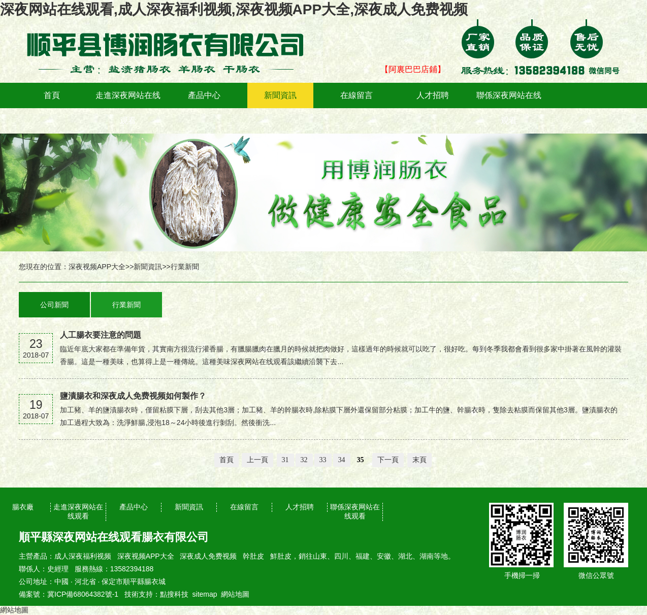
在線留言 (356, 95)
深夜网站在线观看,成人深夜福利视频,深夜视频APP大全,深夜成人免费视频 (234, 9)
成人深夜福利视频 (82, 556)
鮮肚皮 (281, 556)
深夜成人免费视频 (208, 556)
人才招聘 (432, 95)
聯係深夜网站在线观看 (508, 108)
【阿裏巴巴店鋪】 (412, 69)
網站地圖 (235, 594)
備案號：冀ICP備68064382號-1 (68, 594)
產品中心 (204, 95)
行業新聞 (185, 267)
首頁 (52, 95)
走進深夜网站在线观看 (127, 108)
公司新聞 (54, 305)
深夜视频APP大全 (97, 267)
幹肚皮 (253, 556)
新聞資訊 (280, 95)
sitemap (204, 594)
